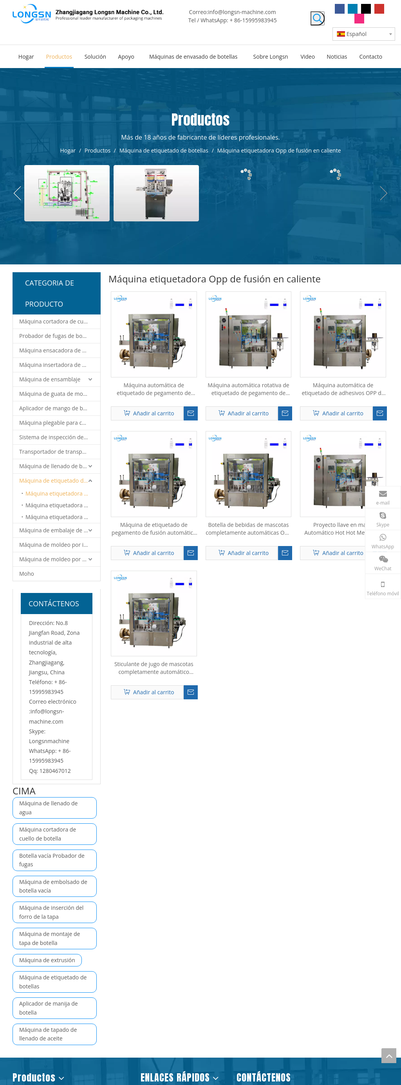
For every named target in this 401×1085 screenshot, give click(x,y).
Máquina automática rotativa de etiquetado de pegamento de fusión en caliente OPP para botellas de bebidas (248, 389)
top (388, 1055)
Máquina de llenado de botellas (59, 466)
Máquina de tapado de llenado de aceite (48, 1034)
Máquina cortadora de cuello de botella (59, 321)
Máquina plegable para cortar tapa (59, 422)
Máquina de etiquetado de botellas (59, 480)
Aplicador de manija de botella (48, 1008)
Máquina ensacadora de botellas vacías (59, 350)
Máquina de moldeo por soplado (59, 559)
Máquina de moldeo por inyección (59, 544)
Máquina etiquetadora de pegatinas (62, 517)
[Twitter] (366, 9)
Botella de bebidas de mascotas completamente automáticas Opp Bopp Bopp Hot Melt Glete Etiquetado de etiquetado (248, 529)
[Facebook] (340, 9)
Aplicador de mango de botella (58, 408)
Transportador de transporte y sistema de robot (59, 451)
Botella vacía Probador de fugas (52, 860)
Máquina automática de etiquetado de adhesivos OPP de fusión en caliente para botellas (343, 389)
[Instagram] (359, 18)
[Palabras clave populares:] (318, 18)
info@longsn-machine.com (242, 12)
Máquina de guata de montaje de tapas (59, 393)
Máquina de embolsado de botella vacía (53, 886)
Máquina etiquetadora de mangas (62, 505)
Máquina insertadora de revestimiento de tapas (59, 364)
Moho (26, 573)
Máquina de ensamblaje (49, 379)
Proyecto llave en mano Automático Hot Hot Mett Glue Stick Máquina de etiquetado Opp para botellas (343, 529)
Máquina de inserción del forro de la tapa (51, 912)
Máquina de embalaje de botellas (59, 530)
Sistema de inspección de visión (59, 437)
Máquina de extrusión (47, 960)
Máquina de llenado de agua (48, 807)
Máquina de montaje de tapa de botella (49, 938)
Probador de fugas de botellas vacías (59, 336)
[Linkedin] (353, 9)
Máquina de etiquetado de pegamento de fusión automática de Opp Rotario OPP (154, 529)
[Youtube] (379, 9)
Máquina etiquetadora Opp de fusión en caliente (62, 493)
